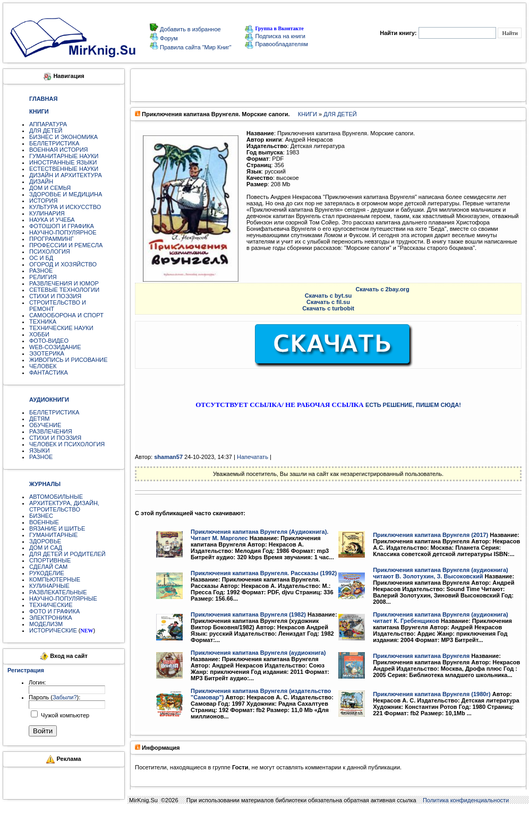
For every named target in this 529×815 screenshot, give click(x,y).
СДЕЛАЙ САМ (48, 566)
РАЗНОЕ (41, 270)
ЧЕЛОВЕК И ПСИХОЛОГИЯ (67, 444)
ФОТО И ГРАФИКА (54, 611)
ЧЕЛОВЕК (43, 366)
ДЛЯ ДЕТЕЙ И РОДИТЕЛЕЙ (67, 554)
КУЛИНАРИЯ (47, 213)
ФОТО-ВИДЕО (49, 340)
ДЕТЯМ (39, 418)
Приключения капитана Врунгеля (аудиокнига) (258, 652)
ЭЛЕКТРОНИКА (50, 617)
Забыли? (65, 697)
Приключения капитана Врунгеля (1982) (248, 614)
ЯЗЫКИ (39, 450)
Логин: (37, 682)
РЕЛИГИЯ (43, 277)
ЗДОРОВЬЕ (45, 541)
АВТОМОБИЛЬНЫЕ (56, 496)
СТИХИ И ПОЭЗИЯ (55, 296)
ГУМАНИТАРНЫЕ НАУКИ (64, 156)
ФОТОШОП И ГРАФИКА (61, 226)
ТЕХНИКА (42, 321)
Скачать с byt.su (328, 295)
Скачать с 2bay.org (382, 289)
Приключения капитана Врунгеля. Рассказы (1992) (264, 573)
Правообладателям (276, 44)
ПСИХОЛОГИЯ (49, 251)
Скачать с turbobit (328, 308)
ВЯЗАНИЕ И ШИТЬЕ (57, 528)
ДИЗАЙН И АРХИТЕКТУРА (65, 175)
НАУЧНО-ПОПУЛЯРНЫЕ (63, 598)
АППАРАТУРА (48, 124)
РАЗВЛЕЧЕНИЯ (50, 431)
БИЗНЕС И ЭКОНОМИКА (63, 137)
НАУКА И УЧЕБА (52, 219)
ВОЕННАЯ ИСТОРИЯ (58, 149)
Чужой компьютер (64, 715)
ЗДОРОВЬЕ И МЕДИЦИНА (65, 194)
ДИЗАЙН (41, 181)
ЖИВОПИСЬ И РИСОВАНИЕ (68, 360)
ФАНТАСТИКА (48, 372)
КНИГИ (307, 114)
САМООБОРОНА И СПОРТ (66, 315)
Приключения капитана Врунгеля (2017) (430, 535)
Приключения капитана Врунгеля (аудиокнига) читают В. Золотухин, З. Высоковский (440, 573)
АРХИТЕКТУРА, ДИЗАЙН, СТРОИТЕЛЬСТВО (64, 506)
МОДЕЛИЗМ (46, 624)
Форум (167, 38)
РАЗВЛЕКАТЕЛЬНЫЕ (58, 592)
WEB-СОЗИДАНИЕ (55, 347)
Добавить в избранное (189, 29)
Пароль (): (54, 697)
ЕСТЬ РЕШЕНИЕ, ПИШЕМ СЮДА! (413, 405)
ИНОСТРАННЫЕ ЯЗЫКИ (63, 162)
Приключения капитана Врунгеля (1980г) (432, 694)
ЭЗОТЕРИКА (46, 353)
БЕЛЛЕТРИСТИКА (54, 143)
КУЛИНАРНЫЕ (49, 586)
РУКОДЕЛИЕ (46, 573)
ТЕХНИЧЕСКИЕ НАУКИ (61, 328)
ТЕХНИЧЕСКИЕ (51, 605)
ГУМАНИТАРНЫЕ (53, 535)
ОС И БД (41, 258)
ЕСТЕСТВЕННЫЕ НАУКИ (63, 169)
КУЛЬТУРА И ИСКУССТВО (65, 207)
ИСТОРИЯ (43, 200)
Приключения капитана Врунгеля (421, 656)
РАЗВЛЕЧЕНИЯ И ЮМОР (64, 283)
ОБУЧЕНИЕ (45, 425)
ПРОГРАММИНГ (51, 239)
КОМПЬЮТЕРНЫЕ (54, 579)
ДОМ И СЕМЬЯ (50, 188)
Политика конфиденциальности (466, 800)
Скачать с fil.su (328, 302)
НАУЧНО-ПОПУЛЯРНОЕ (63, 232)
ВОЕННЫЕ (44, 522)
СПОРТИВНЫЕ (50, 560)
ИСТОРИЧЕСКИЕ (53, 630)
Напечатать (252, 457)
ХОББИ (39, 334)
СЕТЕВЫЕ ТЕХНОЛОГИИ (64, 290)
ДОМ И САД (45, 547)
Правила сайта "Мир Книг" (195, 47)
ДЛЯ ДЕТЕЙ (45, 130)
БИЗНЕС (41, 516)
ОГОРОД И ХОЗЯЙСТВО (63, 264)
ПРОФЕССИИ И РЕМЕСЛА (66, 245)
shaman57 (168, 457)
